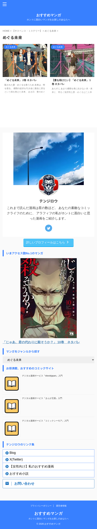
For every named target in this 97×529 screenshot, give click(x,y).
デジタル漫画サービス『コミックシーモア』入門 (45, 421)
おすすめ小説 (19, 473)
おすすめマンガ (48, 15)
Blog (13, 452)
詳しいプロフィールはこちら (47, 242)
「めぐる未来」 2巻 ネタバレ (20, 80)
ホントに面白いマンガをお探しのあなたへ (49, 518)
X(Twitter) (16, 459)
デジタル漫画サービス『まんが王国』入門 (42, 398)
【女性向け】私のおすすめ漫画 (32, 466)
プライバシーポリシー (41, 506)
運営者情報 (61, 506)
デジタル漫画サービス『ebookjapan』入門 (42, 376)
